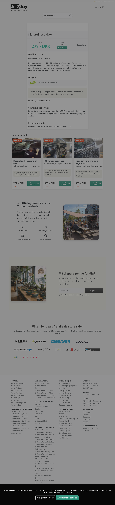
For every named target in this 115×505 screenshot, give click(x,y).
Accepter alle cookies (67, 497)
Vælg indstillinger (45, 497)
